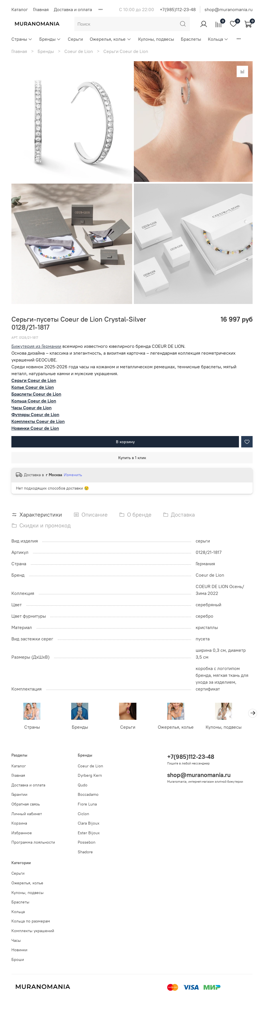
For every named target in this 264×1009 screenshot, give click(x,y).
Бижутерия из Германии (36, 346)
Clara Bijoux (88, 823)
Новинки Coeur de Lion (35, 428)
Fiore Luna (87, 804)
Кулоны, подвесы (156, 39)
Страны (21, 39)
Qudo (82, 785)
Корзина (19, 823)
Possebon (86, 842)
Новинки (19, 949)
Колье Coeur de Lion (32, 387)
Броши (17, 959)
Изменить (73, 474)
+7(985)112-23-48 (178, 9)
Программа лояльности (33, 842)
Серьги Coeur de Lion (125, 51)
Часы (16, 940)
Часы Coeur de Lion (31, 407)
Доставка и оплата (73, 9)
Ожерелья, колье (110, 39)
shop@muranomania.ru (228, 9)
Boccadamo (88, 794)
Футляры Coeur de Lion (35, 414)
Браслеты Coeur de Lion (36, 394)
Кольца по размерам (30, 921)
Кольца (218, 39)
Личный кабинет (26, 813)
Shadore (85, 851)
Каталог (19, 9)
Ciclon (83, 813)
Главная (41, 9)
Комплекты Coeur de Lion (38, 421)
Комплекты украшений (32, 930)
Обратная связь (25, 804)
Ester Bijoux (89, 832)
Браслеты (191, 39)
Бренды (50, 39)
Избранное (21, 832)
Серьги (75, 39)
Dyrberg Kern (90, 775)
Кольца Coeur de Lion (33, 401)
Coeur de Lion (78, 51)
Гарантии (19, 794)
